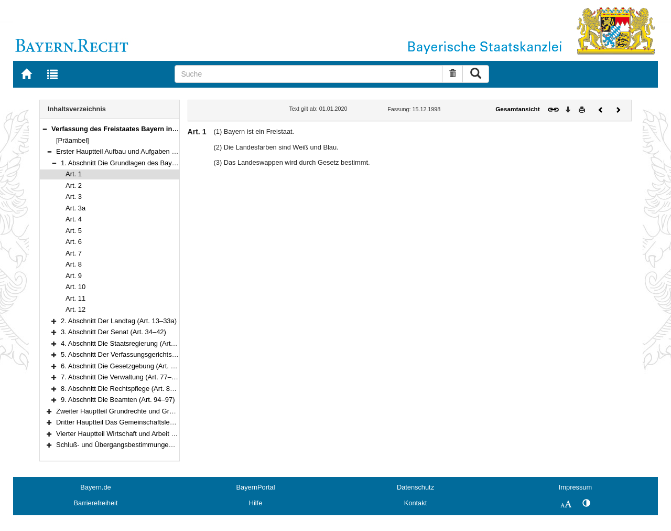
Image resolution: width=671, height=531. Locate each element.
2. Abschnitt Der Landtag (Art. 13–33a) (119, 321)
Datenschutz (415, 487)
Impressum (575, 487)
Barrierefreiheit (96, 503)
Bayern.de (95, 487)
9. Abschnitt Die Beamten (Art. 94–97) (118, 399)
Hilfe (256, 503)
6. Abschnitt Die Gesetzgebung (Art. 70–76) (126, 366)
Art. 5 (74, 231)
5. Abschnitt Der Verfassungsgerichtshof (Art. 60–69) (140, 354)
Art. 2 (74, 185)
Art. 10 (75, 287)
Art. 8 (74, 264)
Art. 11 (75, 298)
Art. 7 (74, 253)
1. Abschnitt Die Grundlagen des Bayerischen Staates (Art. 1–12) (158, 163)
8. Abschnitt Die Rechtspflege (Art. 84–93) (124, 388)
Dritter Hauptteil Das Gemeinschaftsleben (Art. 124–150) (141, 422)
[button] (44, 129)
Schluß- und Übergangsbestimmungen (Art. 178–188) (137, 445)
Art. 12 (75, 309)
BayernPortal (255, 487)
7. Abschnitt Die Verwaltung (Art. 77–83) (121, 377)
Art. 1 (74, 174)
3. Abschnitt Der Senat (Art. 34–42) (113, 332)
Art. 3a (75, 208)
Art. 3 (74, 196)
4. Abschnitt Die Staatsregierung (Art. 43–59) (128, 343)
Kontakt (415, 503)
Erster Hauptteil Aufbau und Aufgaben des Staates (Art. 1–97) (149, 151)
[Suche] (308, 74)
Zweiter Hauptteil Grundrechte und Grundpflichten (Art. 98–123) (151, 411)
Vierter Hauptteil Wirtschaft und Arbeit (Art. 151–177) (135, 434)
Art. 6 (74, 242)
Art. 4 (74, 219)
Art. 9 (74, 276)
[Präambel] (72, 140)
